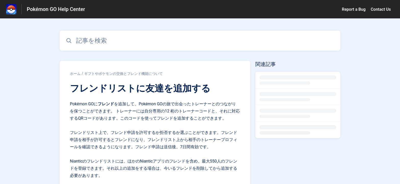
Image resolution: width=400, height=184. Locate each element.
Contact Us (381, 9)
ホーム (75, 74)
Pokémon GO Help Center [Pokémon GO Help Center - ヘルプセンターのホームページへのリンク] (56, 9)
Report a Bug (354, 9)
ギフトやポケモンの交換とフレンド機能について (123, 74)
